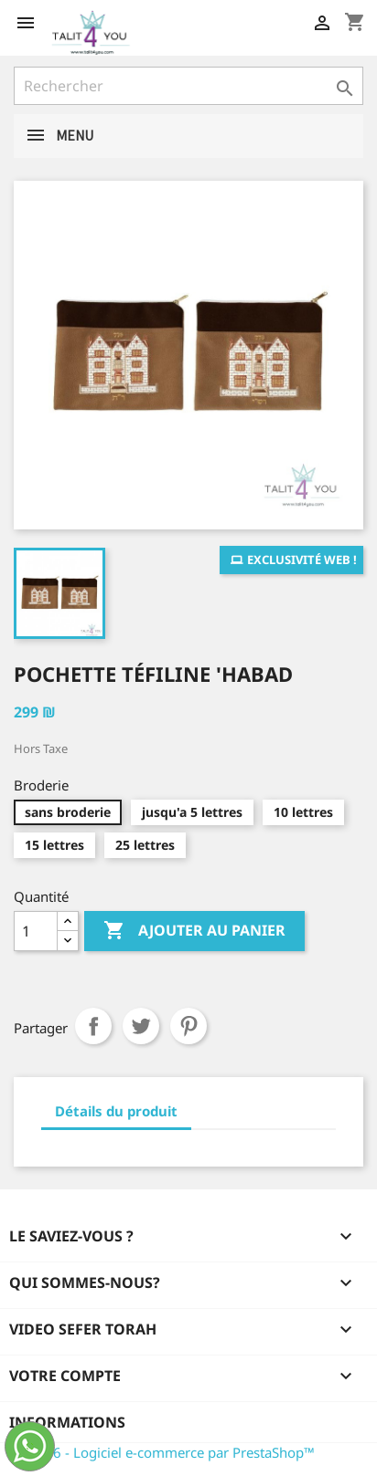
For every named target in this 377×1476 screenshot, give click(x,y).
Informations (67, 1422)
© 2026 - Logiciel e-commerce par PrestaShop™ (164, 1452)
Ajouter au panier (194, 931)
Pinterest (188, 1026)
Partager (93, 1026)
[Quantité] (36, 931)
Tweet (141, 1026)
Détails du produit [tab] (116, 1111)
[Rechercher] (188, 86)
